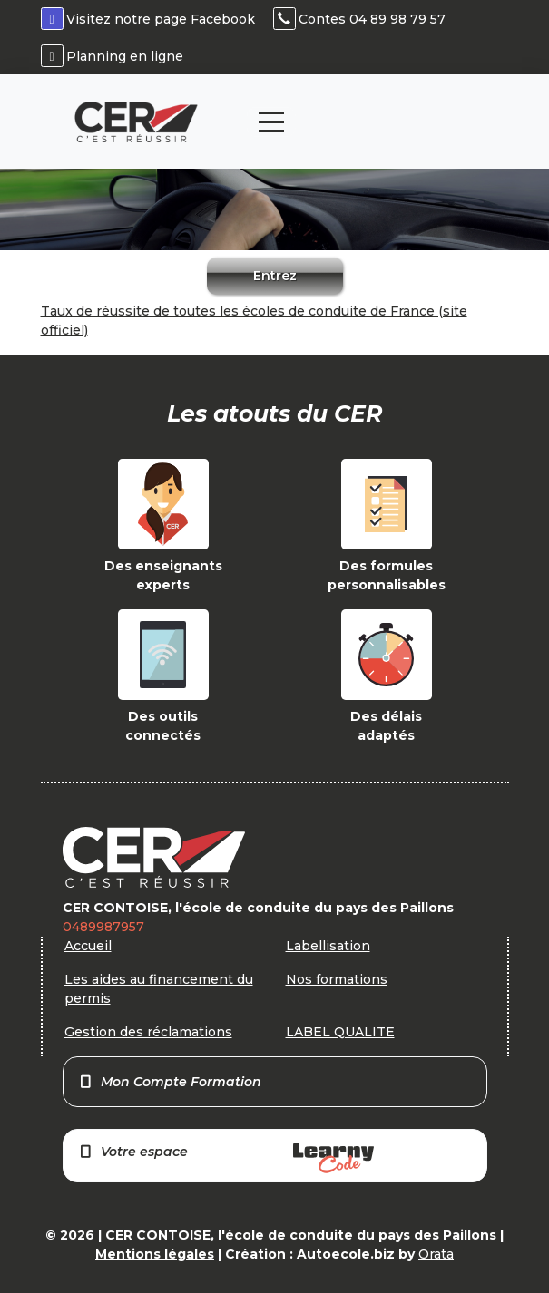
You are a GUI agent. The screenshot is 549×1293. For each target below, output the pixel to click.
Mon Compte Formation (170, 1082)
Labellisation (328, 946)
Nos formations (336, 979)
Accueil (88, 946)
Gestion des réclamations (148, 1032)
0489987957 (103, 927)
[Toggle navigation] (271, 122)
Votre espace (226, 1158)
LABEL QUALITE (340, 1032)
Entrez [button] (275, 275)
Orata (436, 1254)
